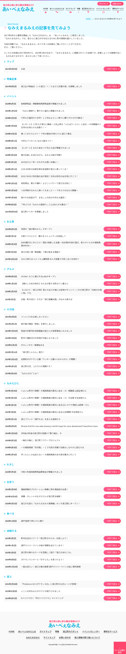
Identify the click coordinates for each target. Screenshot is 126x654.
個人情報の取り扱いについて (87, 637)
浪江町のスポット (88, 8)
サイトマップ (103, 4)
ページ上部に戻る (119, 651)
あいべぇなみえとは (57, 8)
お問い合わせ (117, 4)
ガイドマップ (70, 8)
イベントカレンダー (103, 8)
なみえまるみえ (33, 637)
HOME (45, 8)
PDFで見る (112, 68)
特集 (78, 8)
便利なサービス (118, 8)
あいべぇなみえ (18, 8)
